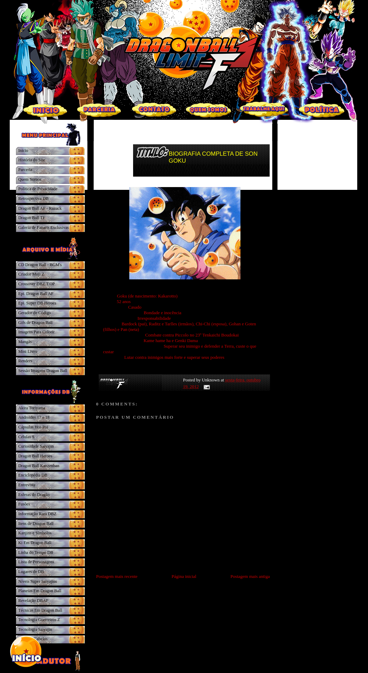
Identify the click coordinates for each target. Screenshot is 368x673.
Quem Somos (29, 179)
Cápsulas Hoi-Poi (33, 427)
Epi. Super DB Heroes (37, 303)
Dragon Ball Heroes (35, 456)
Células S (26, 436)
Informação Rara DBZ (37, 513)
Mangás (25, 341)
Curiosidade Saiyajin (36, 446)
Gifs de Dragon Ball (35, 322)
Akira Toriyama (31, 407)
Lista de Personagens (36, 561)
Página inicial (184, 576)
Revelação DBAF (33, 600)
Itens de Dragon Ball (36, 523)
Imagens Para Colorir (36, 332)
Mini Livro (27, 351)
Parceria (25, 169)
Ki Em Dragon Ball (34, 542)
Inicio (23, 150)
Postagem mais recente (117, 576)
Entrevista (27, 484)
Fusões (24, 504)
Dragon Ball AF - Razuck (40, 208)
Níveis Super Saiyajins (37, 581)
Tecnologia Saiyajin (35, 629)
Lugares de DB (31, 571)
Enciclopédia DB (33, 475)
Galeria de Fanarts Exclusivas (43, 227)
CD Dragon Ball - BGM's (40, 264)
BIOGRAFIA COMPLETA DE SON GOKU (213, 157)
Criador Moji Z (31, 274)
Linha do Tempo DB (35, 552)
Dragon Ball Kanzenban (38, 465)
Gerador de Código (34, 312)
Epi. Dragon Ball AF (36, 293)
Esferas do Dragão (34, 494)
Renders (25, 360)
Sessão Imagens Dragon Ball (42, 370)
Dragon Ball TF (31, 217)
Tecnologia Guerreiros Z (39, 619)
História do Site (31, 159)
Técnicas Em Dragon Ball (40, 610)
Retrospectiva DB (33, 198)
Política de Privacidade (38, 188)
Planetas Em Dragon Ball (40, 590)
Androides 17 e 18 (34, 417)
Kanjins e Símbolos (35, 533)
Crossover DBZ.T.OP (36, 283)
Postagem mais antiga (250, 576)
